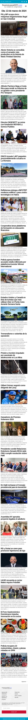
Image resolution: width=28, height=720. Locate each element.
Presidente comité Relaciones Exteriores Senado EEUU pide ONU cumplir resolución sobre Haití (14, 452)
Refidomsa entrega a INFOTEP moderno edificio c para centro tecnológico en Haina (14, 192)
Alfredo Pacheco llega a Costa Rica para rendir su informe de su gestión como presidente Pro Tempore (14, 89)
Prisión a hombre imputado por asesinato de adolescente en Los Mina (12, 355)
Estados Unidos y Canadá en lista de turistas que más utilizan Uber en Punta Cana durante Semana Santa (13, 300)
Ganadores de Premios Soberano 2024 (10, 418)
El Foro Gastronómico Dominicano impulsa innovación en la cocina (11, 614)
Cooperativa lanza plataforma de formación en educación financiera (13, 228)
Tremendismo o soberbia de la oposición (14, 335)
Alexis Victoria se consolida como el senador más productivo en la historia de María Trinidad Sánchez (12, 53)
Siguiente (24, 681)
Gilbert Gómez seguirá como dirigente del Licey (13, 386)
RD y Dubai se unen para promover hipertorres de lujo (13, 549)
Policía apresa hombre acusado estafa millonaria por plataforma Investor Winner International (13, 263)
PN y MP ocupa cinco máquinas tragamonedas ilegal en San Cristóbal (14, 16)
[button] (26, 6)
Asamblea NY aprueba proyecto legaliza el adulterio (13, 518)
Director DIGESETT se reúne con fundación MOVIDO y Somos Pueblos (13, 124)
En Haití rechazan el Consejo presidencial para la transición (13, 486)
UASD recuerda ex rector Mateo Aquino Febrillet (11, 581)
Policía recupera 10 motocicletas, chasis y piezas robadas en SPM (13, 648)
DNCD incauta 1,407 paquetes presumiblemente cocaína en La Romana (13, 158)
